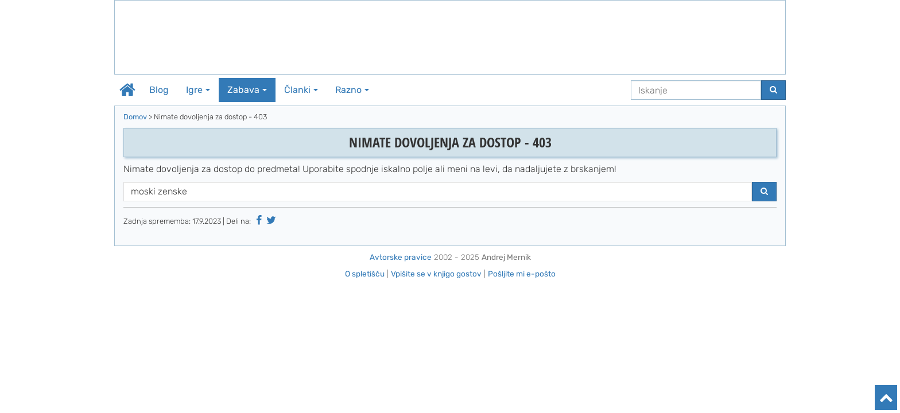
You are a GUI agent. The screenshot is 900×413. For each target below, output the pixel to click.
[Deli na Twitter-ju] (271, 220)
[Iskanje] (696, 90)
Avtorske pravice (401, 257)
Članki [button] (301, 89)
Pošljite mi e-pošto (522, 273)
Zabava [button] (247, 89)
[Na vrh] (886, 397)
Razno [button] (352, 89)
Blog (159, 89)
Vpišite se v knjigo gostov (436, 273)
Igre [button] (198, 89)
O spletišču (365, 273)
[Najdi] (773, 90)
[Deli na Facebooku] (259, 220)
